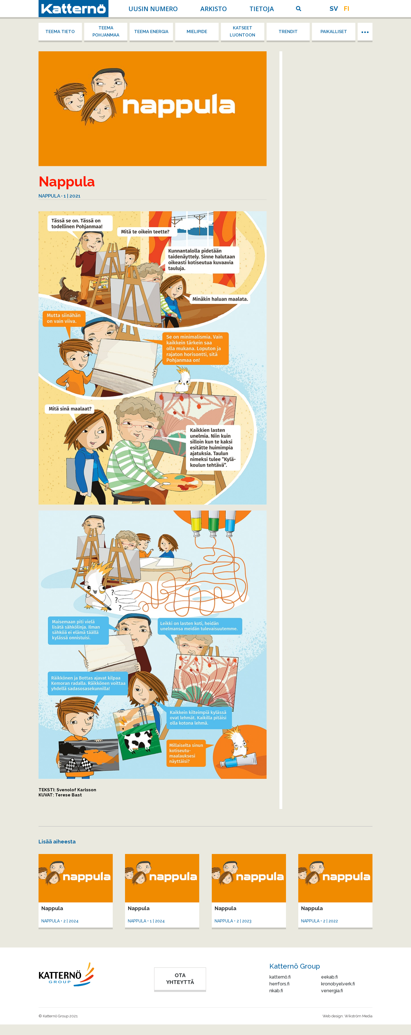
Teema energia (151, 31)
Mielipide (197, 31)
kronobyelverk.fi (338, 984)
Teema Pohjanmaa (105, 31)
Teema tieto (60, 31)
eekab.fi (329, 977)
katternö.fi (280, 977)
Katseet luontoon (242, 31)
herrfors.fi (279, 984)
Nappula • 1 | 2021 (59, 196)
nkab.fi (276, 990)
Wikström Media (358, 1016)
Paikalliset (334, 31)
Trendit (288, 31)
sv (334, 8)
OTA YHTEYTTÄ (180, 978)
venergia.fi (332, 990)
